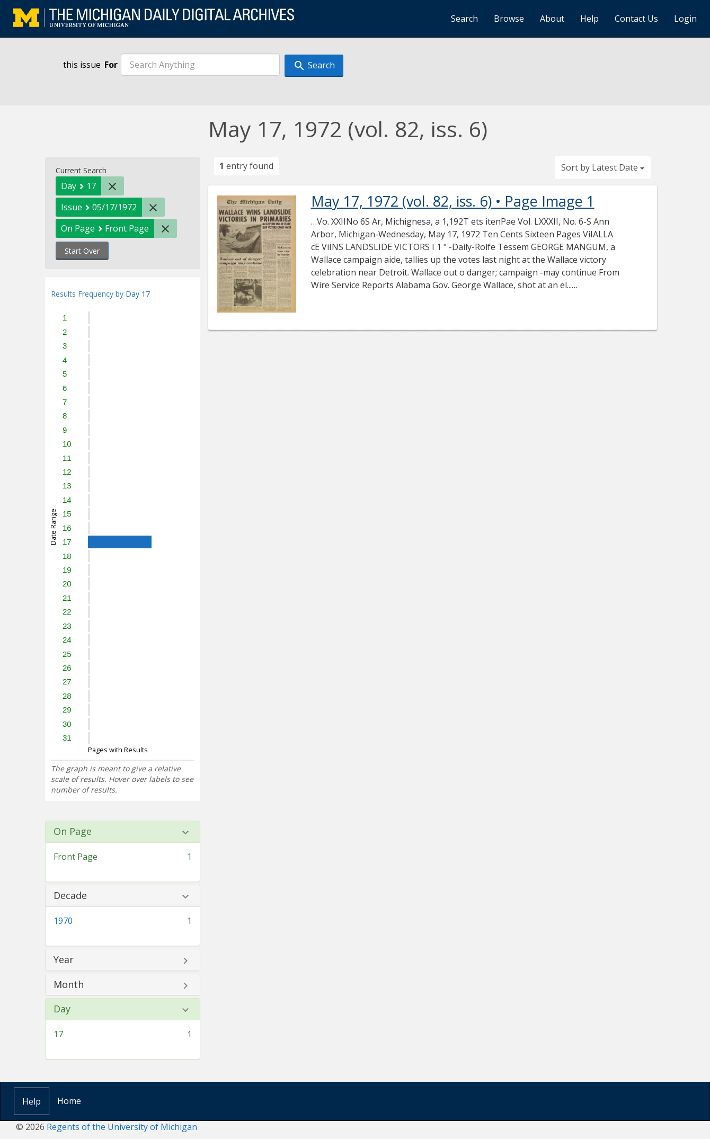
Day (62, 1009)
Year (64, 960)
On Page (73, 831)
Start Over (82, 251)
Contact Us (636, 18)
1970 (63, 921)
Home (69, 1101)
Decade (70, 896)
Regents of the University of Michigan (122, 1127)
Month (69, 985)
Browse (509, 18)
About (552, 18)
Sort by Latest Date (602, 167)
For (111, 64)
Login (685, 18)
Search (464, 18)
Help (589, 18)
